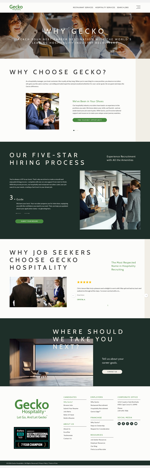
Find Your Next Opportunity (90, 120)
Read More (80, 295)
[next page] (146, 295)
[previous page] (73, 295)
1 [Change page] (107, 305)
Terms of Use (53, 463)
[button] (137, 7)
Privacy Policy (43, 463)
